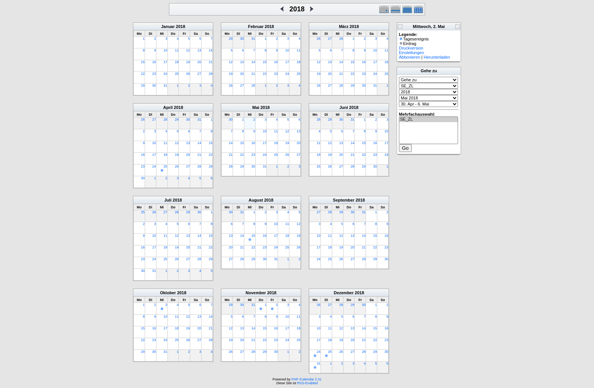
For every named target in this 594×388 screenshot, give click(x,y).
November (255, 292)
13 (199, 50)
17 (165, 62)
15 (143, 62)
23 (154, 74)
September (344, 200)
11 (176, 50)
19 (188, 62)
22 (143, 74)
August (256, 200)
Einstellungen (411, 52)
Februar (256, 26)
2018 (180, 26)
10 (165, 50)
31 (165, 85)
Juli (168, 200)
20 (199, 62)
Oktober (168, 292)
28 (211, 74)
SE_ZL (428, 119)
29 (143, 85)
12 (188, 50)
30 (154, 85)
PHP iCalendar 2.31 (306, 379)
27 (199, 74)
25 (176, 74)
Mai (255, 107)
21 (211, 62)
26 (188, 74)
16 (154, 62)
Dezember (344, 292)
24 (165, 74)
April (168, 107)
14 (211, 50)
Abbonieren (409, 57)
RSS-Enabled (307, 383)
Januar (168, 26)
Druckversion (411, 48)
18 (176, 62)
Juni (343, 107)
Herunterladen (437, 57)
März (344, 26)
